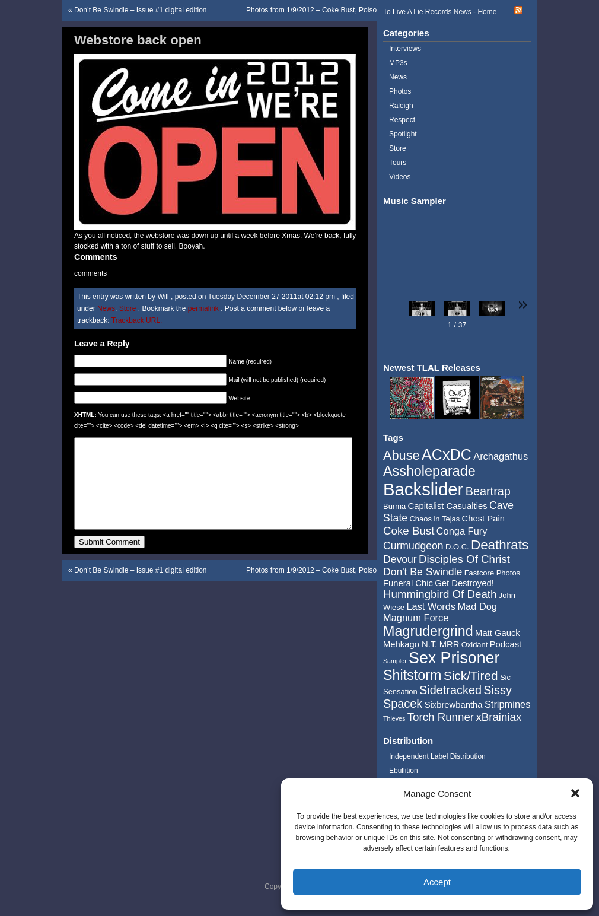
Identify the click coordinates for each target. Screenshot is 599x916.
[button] (575, 793)
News (106, 308)
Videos (399, 177)
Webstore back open (138, 40)
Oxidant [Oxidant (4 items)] (474, 644)
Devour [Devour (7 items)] (400, 559)
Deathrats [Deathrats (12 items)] (499, 544)
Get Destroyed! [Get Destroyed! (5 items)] (464, 583)
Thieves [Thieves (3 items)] (394, 718)
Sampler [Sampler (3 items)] (395, 660)
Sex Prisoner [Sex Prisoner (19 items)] (454, 658)
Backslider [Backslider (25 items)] (423, 489)
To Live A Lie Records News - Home (439, 12)
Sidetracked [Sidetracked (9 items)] (450, 689)
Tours (397, 162)
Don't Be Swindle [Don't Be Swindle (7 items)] (422, 572)
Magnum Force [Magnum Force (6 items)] (415, 617)
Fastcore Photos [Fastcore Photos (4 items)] (492, 572)
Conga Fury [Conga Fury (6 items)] (462, 531)
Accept (437, 882)
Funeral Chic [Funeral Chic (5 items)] (408, 583)
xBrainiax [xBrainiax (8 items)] (498, 717)
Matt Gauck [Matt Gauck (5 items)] (497, 633)
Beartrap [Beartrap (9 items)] (488, 491)
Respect (402, 120)
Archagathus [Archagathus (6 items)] (500, 456)
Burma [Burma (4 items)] (394, 506)
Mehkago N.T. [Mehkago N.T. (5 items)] (410, 644)
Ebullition (403, 770)
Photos (400, 91)
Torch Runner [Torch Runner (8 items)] (440, 717)
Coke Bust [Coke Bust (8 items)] (408, 530)
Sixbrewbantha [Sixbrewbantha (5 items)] (454, 705)
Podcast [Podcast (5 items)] (505, 644)
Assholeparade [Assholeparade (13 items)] (429, 471)
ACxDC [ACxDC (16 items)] (446, 454)
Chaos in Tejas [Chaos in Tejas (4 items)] (434, 518)
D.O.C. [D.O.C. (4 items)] (457, 546)
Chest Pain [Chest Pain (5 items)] (483, 518)
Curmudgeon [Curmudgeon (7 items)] (413, 546)
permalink (204, 308)
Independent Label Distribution (437, 756)
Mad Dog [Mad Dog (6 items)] (477, 606)
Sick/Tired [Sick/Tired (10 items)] (471, 675)
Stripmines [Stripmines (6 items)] (508, 704)
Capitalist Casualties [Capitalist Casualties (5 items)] (448, 506)
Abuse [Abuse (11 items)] (401, 455)
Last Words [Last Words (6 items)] (430, 606)
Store (127, 308)
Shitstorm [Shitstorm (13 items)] (412, 675)
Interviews (405, 48)
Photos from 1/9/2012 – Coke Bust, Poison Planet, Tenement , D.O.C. (356, 10)
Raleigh (401, 105)
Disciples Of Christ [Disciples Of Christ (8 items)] (464, 559)
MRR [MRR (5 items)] (449, 644)
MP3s (398, 63)
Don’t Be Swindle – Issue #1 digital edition (140, 10)
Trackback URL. (137, 320)
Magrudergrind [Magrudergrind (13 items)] (428, 631)
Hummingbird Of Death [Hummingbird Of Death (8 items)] (439, 594)
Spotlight (403, 134)
